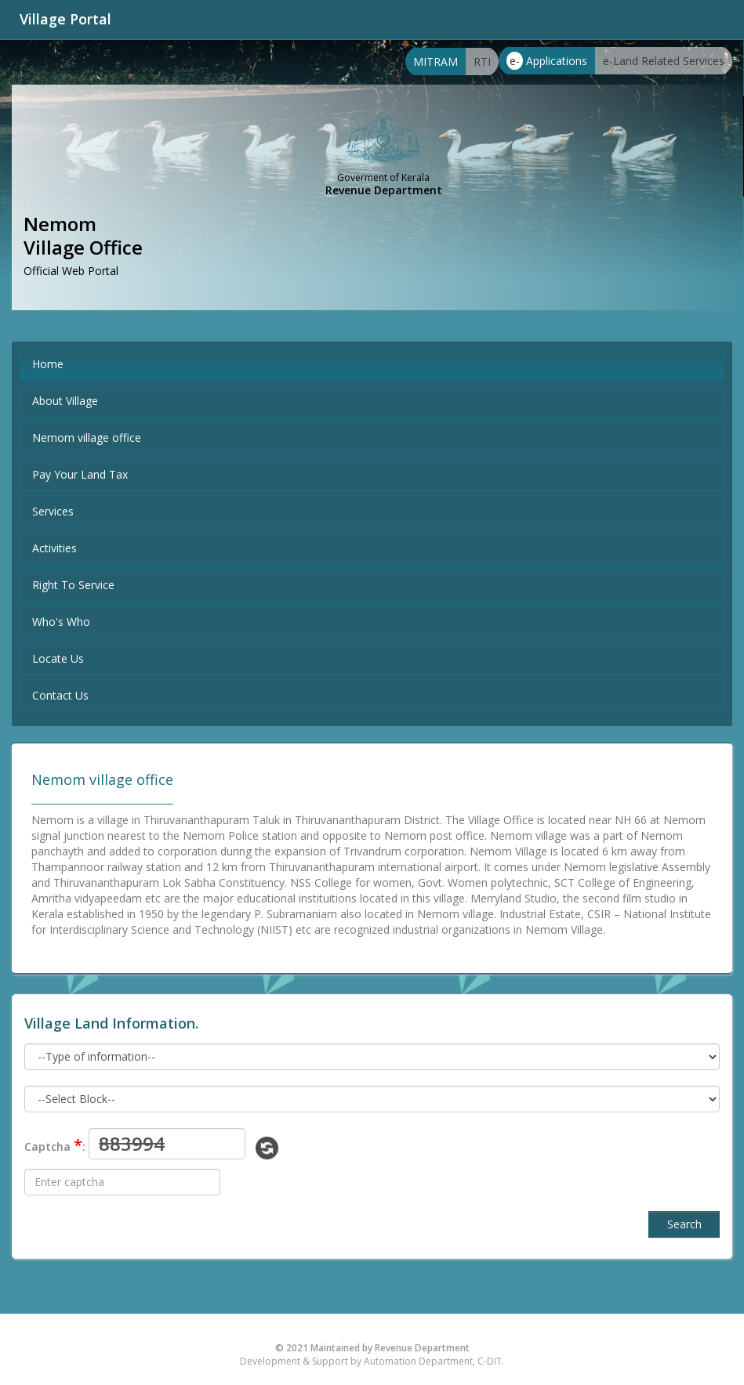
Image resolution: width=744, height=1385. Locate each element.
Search (684, 1224)
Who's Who (61, 621)
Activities (54, 548)
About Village (65, 400)
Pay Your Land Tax (80, 474)
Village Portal (65, 18)
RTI (482, 61)
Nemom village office (86, 437)
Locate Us (58, 658)
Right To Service (73, 584)
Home (48, 363)
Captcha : (54, 1144)
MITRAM (435, 61)
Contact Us (60, 695)
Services (53, 511)
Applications (546, 61)
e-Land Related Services (663, 60)
